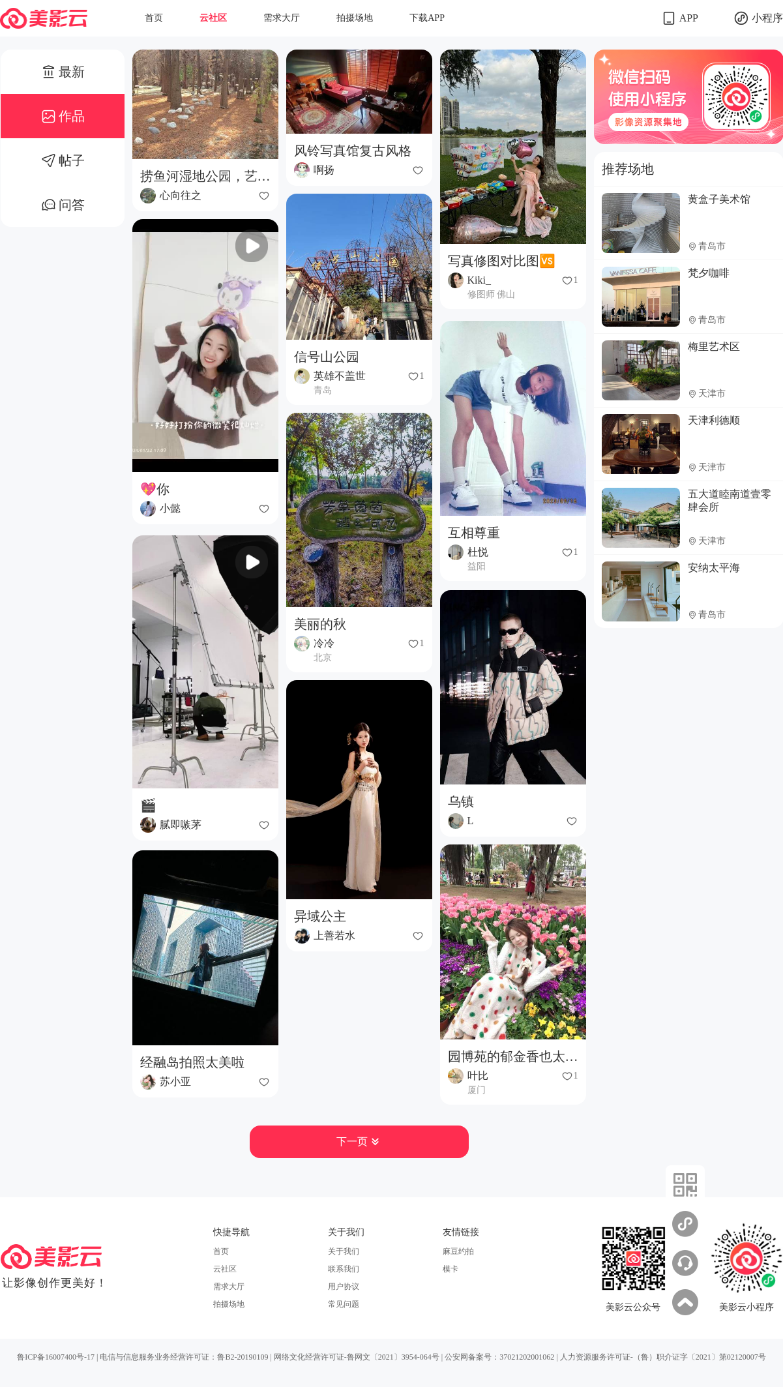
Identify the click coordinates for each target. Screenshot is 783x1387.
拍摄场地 (354, 18)
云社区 (213, 18)
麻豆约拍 (458, 1251)
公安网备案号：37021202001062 (499, 1357)
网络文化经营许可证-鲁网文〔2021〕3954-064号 (356, 1357)
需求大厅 (281, 18)
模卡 (450, 1269)
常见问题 (343, 1304)
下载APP (427, 18)
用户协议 (343, 1286)
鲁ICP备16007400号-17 (56, 1357)
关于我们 (343, 1251)
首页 (154, 18)
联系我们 (343, 1269)
